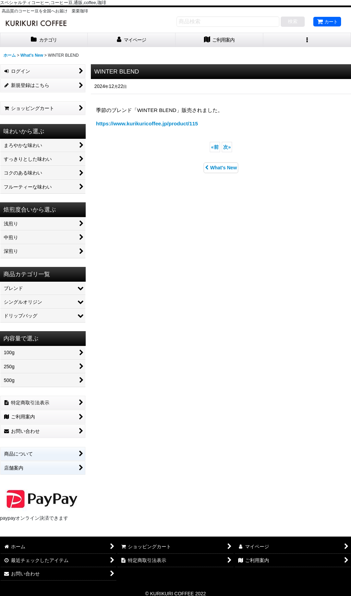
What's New (221, 167)
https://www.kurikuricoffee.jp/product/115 (147, 123)
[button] (307, 40)
